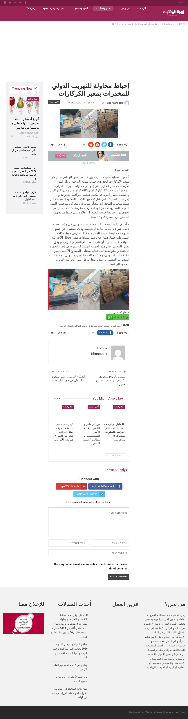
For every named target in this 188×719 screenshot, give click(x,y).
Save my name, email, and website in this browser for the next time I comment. (91, 566)
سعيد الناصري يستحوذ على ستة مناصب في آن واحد (23, 150)
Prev (120, 455)
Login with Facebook (106, 486)
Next (110, 455)
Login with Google (73, 486)
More (15, 8)
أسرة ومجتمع (81, 8)
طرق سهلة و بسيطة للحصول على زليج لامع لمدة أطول (24, 196)
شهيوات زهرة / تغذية (53, 8)
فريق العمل (125, 604)
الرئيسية (141, 8)
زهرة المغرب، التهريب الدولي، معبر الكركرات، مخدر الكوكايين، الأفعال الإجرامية (90, 326)
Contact (181, 3)
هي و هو (126, 8)
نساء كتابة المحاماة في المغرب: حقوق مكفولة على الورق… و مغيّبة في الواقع (69, 693)
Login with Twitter (90, 494)
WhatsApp (121, 317)
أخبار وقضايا (105, 8)
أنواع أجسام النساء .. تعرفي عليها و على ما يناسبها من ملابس (25, 123)
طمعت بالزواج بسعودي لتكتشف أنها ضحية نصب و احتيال (111, 380)
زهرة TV (30, 8)
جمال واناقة (33, 99)
